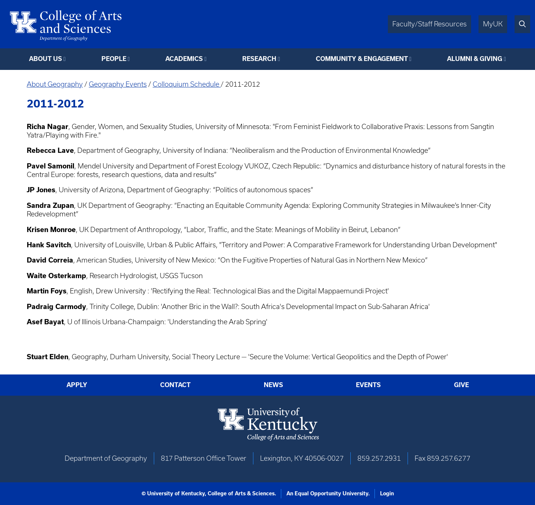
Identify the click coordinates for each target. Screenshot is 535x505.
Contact (175, 385)
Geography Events (118, 84)
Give (461, 385)
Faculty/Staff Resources (429, 24)
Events (368, 385)
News (273, 385)
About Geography (55, 84)
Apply (77, 385)
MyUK (493, 24)
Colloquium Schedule (187, 84)
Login (387, 493)
